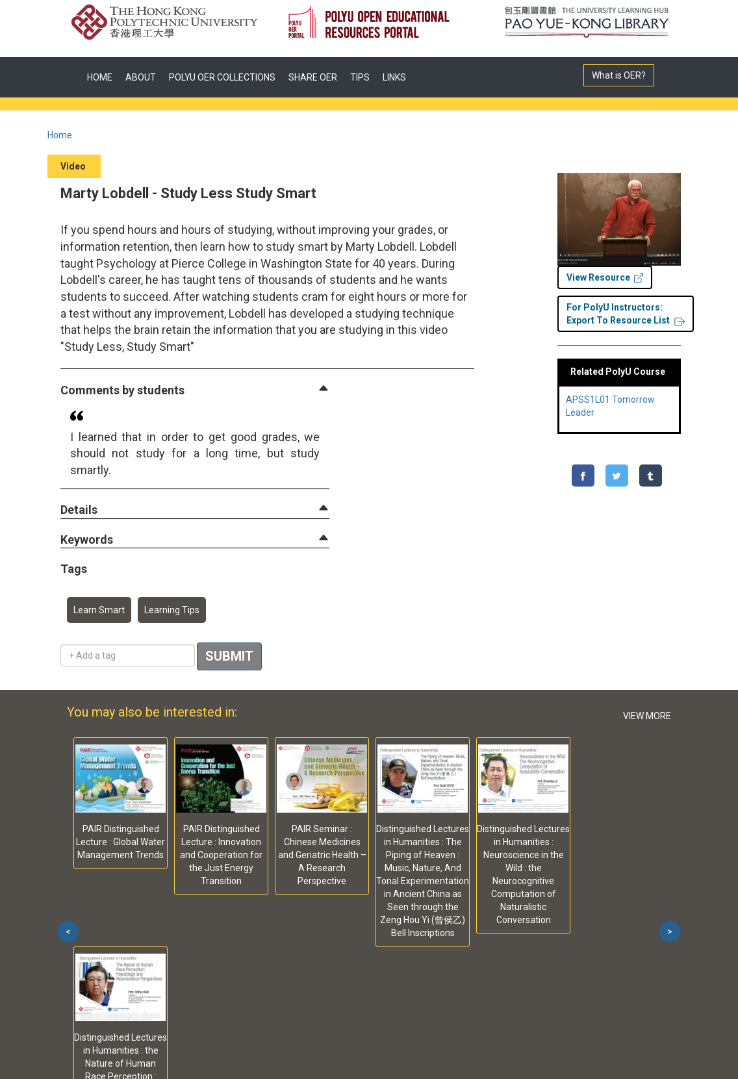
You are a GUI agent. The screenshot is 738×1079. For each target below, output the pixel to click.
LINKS (394, 77)
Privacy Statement (113, 968)
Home (59, 135)
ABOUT (140, 77)
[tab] (195, 390)
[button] (122, 391)
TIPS (360, 77)
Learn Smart (99, 610)
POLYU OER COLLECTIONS (222, 77)
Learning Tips (171, 610)
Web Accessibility (276, 968)
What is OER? (619, 75)
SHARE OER (312, 77)
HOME (99, 77)
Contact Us (196, 968)
